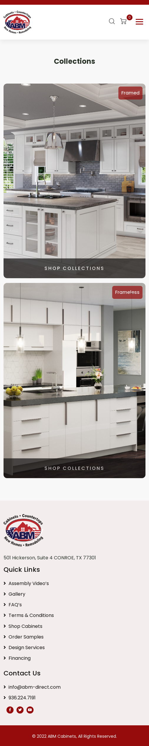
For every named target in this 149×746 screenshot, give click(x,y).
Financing (17, 658)
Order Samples (24, 636)
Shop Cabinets (23, 626)
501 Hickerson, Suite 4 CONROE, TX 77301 (50, 557)
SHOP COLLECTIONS (74, 268)
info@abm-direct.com (32, 687)
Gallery (14, 594)
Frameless (127, 292)
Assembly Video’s (26, 583)
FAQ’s (13, 604)
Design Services (24, 647)
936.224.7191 (20, 697)
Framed (130, 92)
